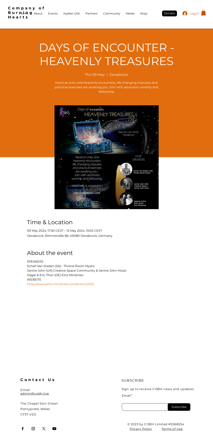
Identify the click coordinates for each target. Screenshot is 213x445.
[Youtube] (54, 428)
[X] (44, 428)
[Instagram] (33, 428)
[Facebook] (22, 428)
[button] (203, 12)
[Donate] (169, 13)
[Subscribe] (179, 407)
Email (126, 395)
